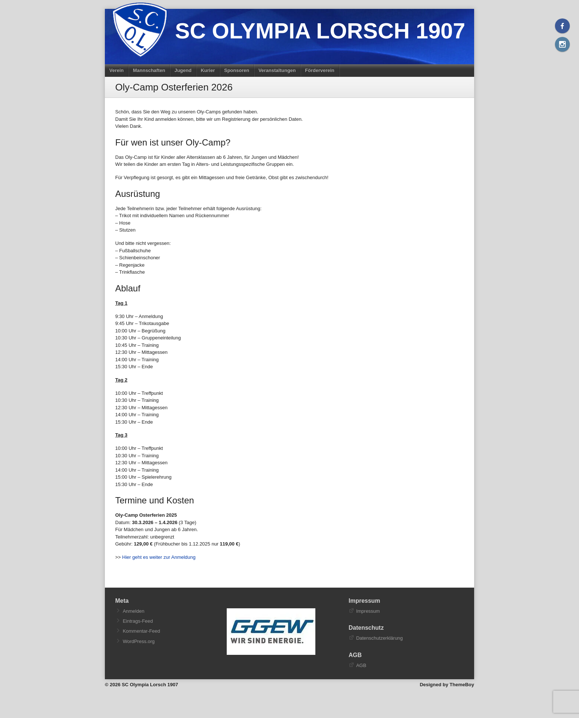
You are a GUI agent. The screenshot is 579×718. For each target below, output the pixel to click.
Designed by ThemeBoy (447, 684)
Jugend (182, 70)
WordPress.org (138, 641)
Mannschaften (149, 70)
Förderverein (319, 70)
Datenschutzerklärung (379, 638)
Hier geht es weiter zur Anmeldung (159, 557)
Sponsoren (236, 70)
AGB (361, 665)
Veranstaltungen (277, 70)
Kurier (208, 70)
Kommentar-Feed (141, 631)
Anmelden (133, 611)
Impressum (368, 611)
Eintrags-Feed (138, 621)
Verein (116, 70)
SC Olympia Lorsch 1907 (320, 30)
